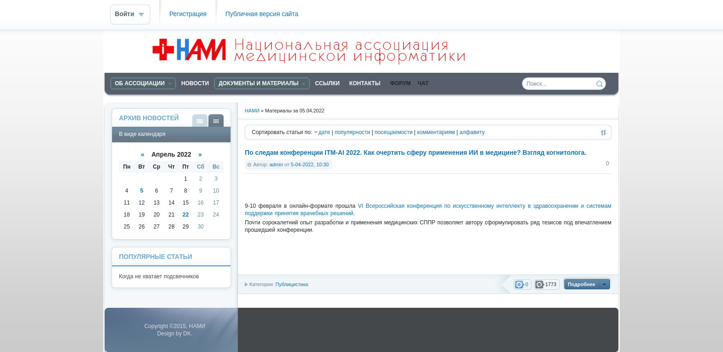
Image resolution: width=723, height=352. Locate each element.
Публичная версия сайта (261, 14)
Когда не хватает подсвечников (159, 276)
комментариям (436, 132)
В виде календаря (216, 120)
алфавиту (472, 132)
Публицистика (291, 284)
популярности (352, 132)
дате (324, 132)
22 (186, 214)
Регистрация (188, 14)
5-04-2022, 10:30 (310, 164)
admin (276, 164)
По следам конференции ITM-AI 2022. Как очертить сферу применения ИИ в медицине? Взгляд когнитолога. (415, 152)
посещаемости (394, 132)
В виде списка (199, 120)
